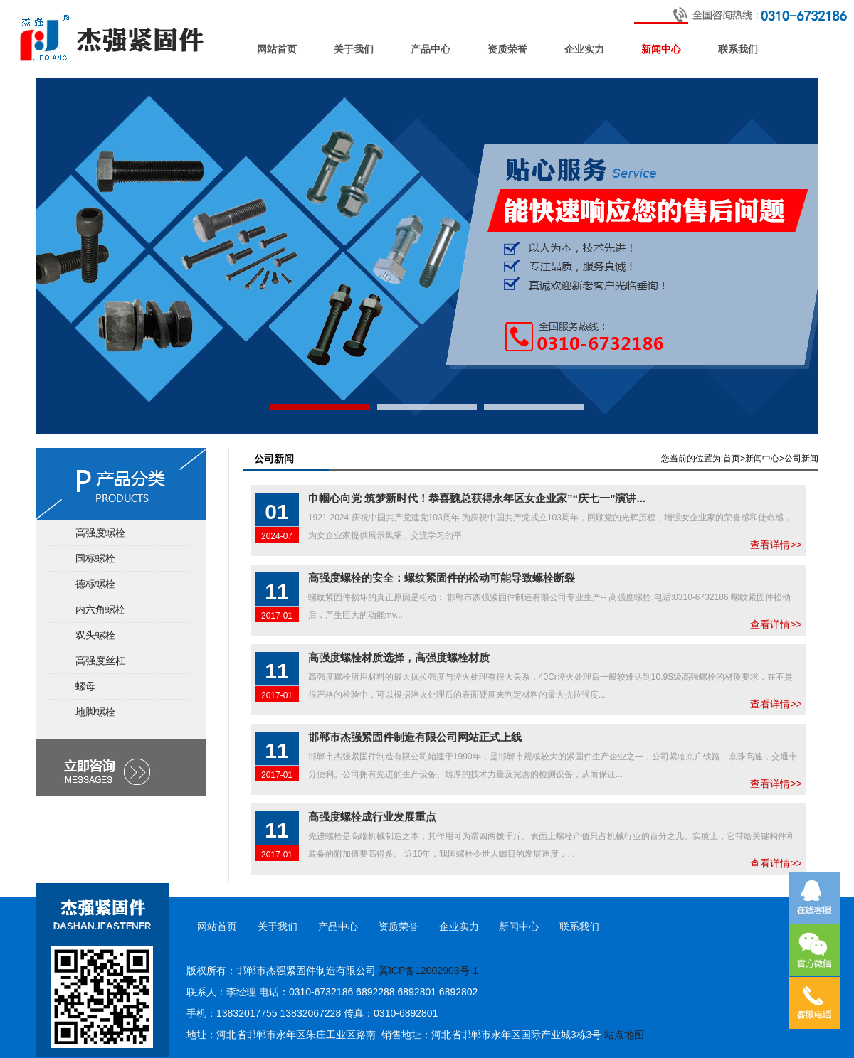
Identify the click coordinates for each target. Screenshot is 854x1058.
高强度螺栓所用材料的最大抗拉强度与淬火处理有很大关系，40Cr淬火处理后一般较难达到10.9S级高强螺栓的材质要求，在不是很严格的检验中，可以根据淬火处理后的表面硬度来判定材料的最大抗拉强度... (550, 679)
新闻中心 (661, 49)
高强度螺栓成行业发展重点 (372, 817)
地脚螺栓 (95, 711)
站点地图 (624, 1034)
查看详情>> (799, 519)
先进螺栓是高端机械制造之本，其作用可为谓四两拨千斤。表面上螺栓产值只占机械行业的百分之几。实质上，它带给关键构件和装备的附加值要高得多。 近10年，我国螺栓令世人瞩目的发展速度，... (551, 838)
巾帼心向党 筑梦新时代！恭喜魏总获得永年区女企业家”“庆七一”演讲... (476, 498)
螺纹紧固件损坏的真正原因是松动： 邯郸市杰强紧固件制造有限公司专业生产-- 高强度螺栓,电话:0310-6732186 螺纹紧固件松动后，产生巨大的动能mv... (549, 599)
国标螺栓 (95, 558)
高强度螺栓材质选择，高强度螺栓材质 (399, 657)
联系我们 (738, 49)
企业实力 (584, 49)
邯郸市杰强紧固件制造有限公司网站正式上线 (415, 737)
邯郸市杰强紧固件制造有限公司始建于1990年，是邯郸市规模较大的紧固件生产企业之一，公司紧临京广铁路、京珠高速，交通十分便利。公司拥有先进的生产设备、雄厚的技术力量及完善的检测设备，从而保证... (552, 759)
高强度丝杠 (100, 660)
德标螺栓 (95, 583)
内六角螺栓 (100, 609)
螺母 (85, 686)
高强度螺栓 (100, 532)
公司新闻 (801, 459)
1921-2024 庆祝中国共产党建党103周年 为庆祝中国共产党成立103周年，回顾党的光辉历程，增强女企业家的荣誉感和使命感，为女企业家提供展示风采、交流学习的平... (550, 520)
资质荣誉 (507, 49)
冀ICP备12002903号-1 (428, 970)
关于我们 (354, 49)
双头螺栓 (95, 635)
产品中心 (430, 49)
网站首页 (277, 49)
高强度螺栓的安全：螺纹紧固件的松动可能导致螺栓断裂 (441, 578)
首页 (731, 459)
